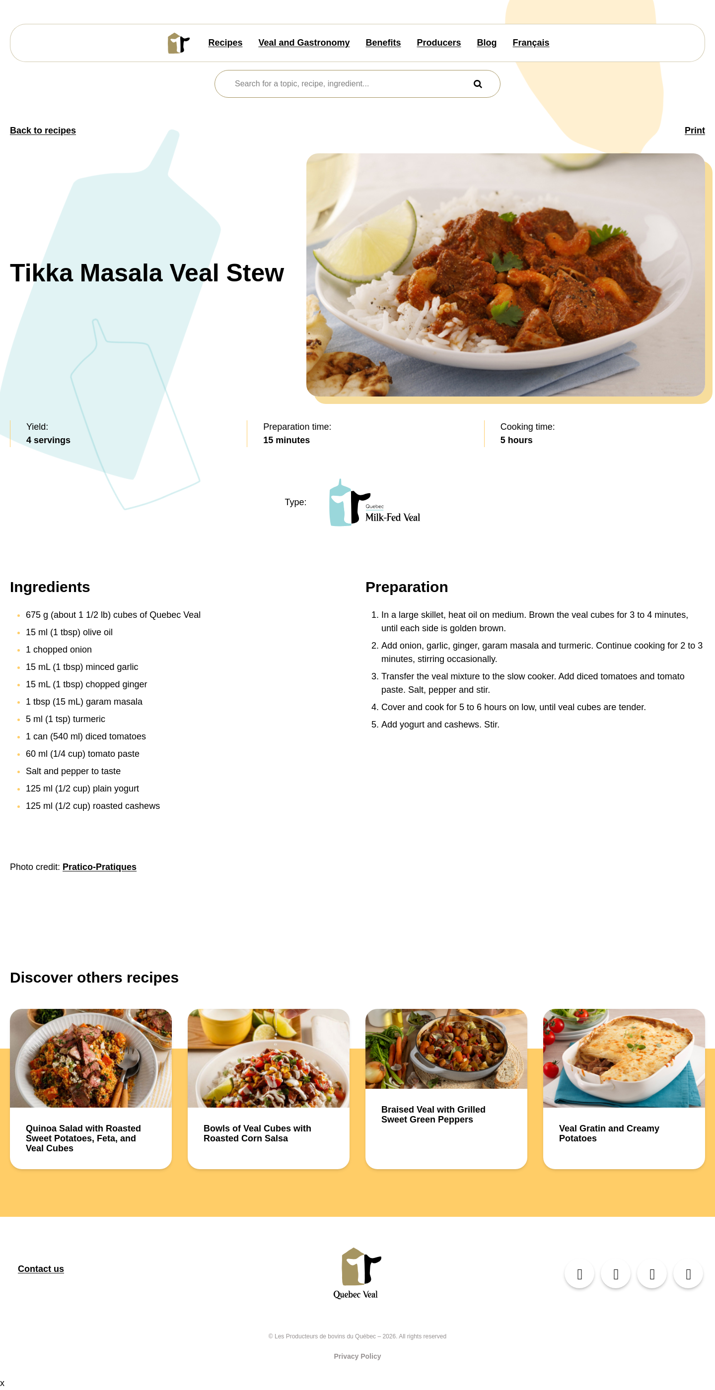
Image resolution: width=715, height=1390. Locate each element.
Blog (487, 43)
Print (695, 130)
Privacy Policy (357, 1356)
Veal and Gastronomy (304, 43)
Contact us (41, 1269)
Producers (439, 43)
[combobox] (351, 83)
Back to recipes (43, 130)
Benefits (383, 43)
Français (531, 43)
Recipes (225, 43)
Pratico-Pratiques (100, 867)
